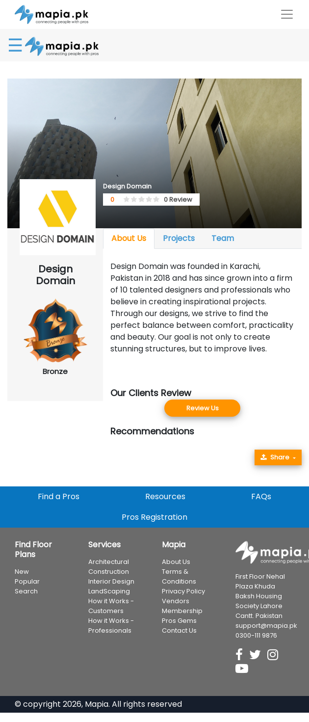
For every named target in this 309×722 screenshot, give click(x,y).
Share (274, 457)
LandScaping (109, 591)
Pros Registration (154, 517)
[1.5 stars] (132, 200)
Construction (108, 571)
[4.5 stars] (154, 200)
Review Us (202, 408)
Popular (27, 581)
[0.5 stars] (125, 200)
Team (222, 238)
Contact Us (179, 630)
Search (26, 591)
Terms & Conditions (179, 576)
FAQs (261, 496)
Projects (179, 238)
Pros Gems (179, 620)
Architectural (108, 561)
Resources (165, 496)
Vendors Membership (182, 605)
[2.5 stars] (140, 200)
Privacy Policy (183, 591)
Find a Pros (58, 496)
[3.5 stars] (147, 200)
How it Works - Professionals (111, 625)
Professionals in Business (247, 716)
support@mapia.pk (266, 625)
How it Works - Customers (111, 605)
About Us (128, 238)
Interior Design (111, 581)
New (22, 571)
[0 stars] (121, 200)
